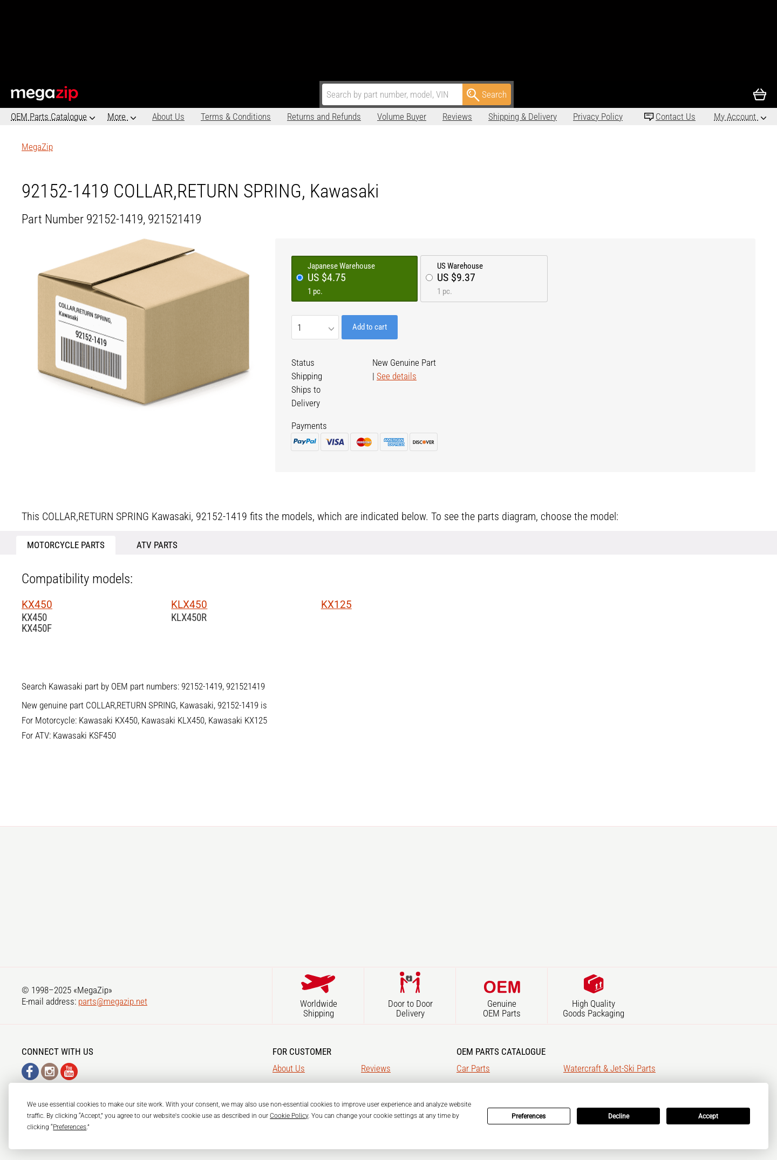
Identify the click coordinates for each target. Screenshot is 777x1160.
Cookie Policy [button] (289, 1116)
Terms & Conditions (191, 116)
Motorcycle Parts (66, 545)
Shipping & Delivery (478, 116)
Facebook (30, 1071)
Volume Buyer (356, 116)
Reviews (412, 116)
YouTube (69, 1071)
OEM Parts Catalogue (49, 116)
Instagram (49, 1071)
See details (397, 376)
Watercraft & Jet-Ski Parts (609, 1068)
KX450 (37, 604)
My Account (736, 116)
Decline (618, 1116)
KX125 (336, 604)
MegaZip (45, 93)
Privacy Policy (553, 116)
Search (487, 94)
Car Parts (473, 1068)
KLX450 (189, 604)
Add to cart (369, 327)
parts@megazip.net (112, 1001)
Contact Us (676, 116)
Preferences (529, 1116)
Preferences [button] (69, 1127)
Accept (708, 1116)
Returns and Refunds (279, 116)
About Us (123, 116)
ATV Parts (157, 545)
